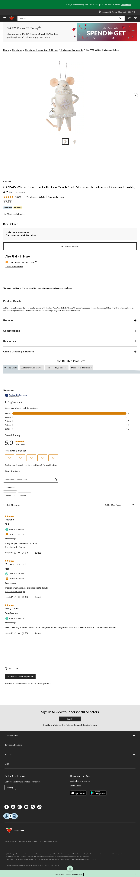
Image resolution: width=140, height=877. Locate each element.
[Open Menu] (4, 18)
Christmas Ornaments (71, 50)
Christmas (17, 50)
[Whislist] (129, 18)
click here (66, 287)
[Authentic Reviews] (16, 396)
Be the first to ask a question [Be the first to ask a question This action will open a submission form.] (20, 676)
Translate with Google (15, 547)
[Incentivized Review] (15, 534)
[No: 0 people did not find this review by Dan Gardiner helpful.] (25, 633)
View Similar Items (56, 197)
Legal (70, 763)
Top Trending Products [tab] (56, 368)
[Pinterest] (33, 807)
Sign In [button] (70, 719)
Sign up (10, 787)
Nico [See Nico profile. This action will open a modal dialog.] (7, 569)
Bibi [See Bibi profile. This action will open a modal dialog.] (7, 524)
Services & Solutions (70, 745)
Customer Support (70, 735)
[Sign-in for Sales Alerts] (15, 214)
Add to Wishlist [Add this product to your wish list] (70, 246)
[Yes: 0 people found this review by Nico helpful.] (18, 597)
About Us (70, 754)
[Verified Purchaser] (14, 529)
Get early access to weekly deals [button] (69, 874)
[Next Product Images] (135, 95)
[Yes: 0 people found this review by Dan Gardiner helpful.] (18, 633)
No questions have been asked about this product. (28, 683)
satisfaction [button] (10, 488)
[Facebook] (6, 807)
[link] (13, 197)
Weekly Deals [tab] (10, 368)
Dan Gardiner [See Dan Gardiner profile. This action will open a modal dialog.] (11, 613)
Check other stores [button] (14, 266)
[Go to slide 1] (65, 141)
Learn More (126, 4)
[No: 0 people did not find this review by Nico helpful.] (25, 597)
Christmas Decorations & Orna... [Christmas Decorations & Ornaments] (41, 50)
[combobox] (121, 505)
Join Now (92, 725)
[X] (13, 807)
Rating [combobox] (11, 495)
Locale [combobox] (26, 495)
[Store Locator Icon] (99, 12)
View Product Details (36, 197)
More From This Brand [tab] (81, 368)
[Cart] (135, 18)
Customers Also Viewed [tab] (32, 368)
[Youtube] (26, 807)
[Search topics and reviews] (30, 480)
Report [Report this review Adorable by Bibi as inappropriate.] (38, 552)
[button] (120, 18)
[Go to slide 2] (74, 141)
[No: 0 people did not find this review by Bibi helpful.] (25, 552)
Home (6, 50)
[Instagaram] (20, 807)
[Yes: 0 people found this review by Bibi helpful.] (18, 552)
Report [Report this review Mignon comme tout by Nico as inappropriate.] (38, 597)
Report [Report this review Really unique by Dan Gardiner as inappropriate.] (38, 633)
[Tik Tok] (39, 807)
